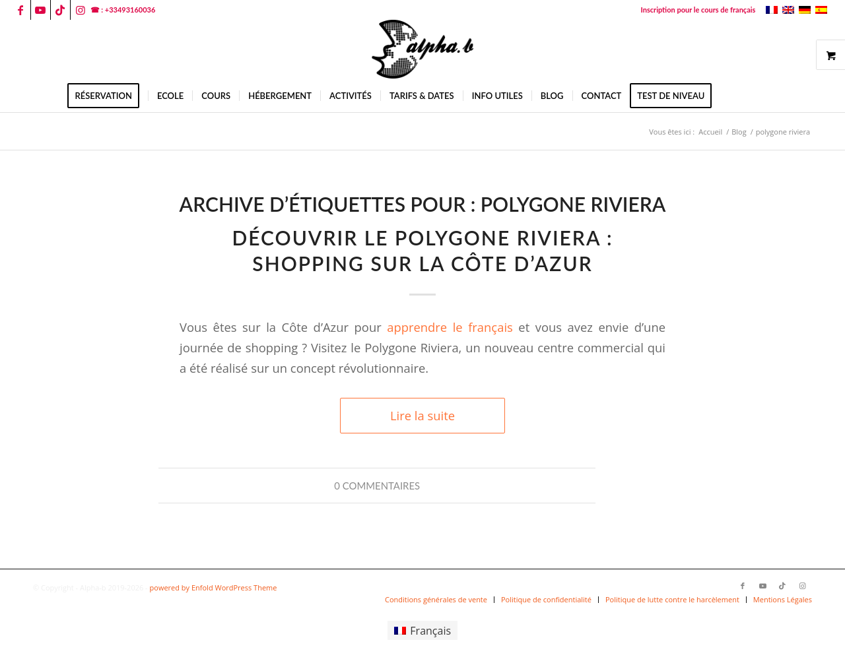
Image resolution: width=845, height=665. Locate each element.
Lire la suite (422, 415)
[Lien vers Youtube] (40, 10)
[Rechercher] (728, 95)
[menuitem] (695, 10)
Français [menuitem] (430, 630)
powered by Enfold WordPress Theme (213, 587)
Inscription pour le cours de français (698, 9)
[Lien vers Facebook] (20, 10)
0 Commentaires (377, 485)
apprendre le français (450, 327)
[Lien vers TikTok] (60, 10)
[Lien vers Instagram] (80, 10)
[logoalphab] (422, 49)
